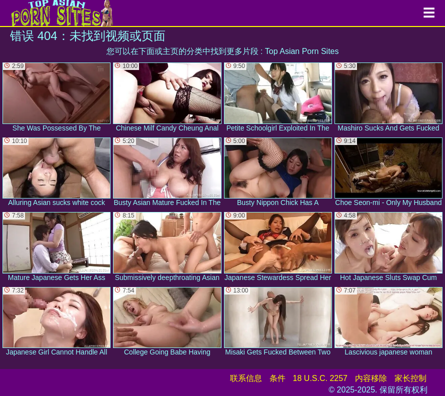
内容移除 (371, 378)
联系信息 (246, 378)
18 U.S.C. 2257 (320, 378)
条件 (278, 378)
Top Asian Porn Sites (302, 51)
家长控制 (410, 378)
